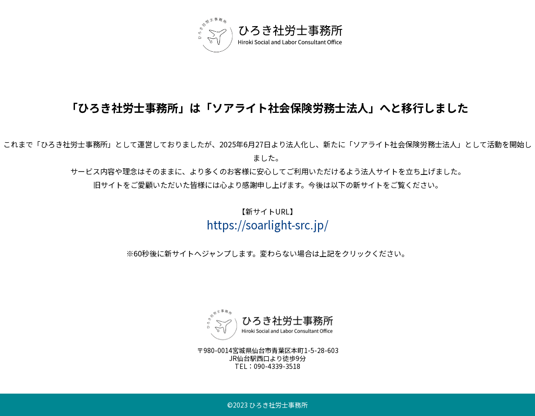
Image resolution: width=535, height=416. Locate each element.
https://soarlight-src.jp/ (267, 224)
